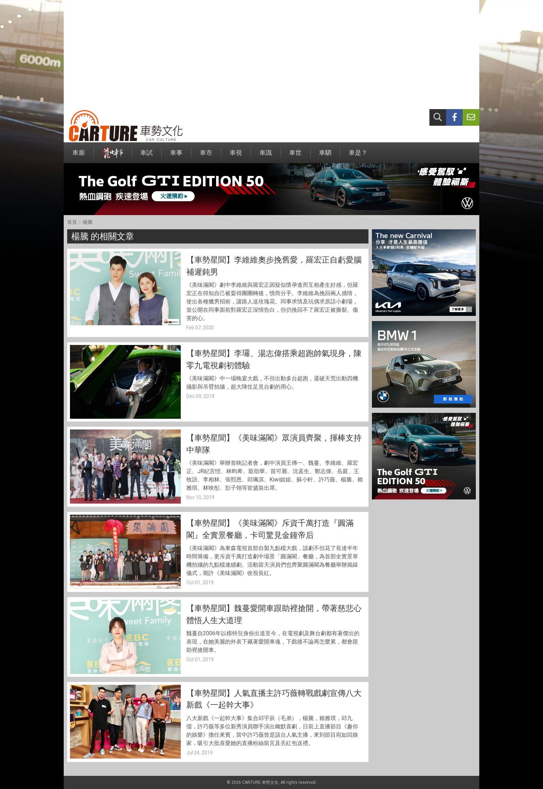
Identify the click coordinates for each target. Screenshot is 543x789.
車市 (206, 156)
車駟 (325, 156)
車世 (295, 156)
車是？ (358, 156)
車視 (236, 156)
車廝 (79, 156)
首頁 (72, 222)
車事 (176, 156)
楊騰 (87, 222)
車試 (146, 156)
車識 (266, 156)
